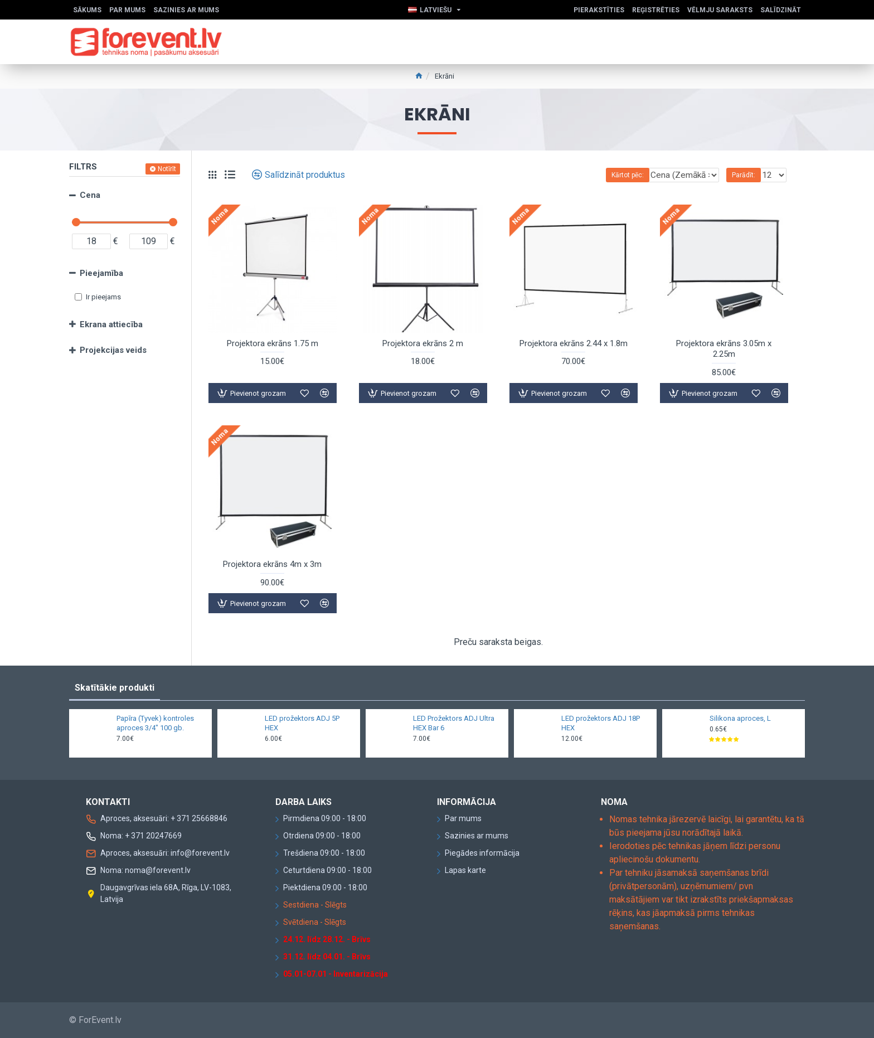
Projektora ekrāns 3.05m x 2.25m (723, 349)
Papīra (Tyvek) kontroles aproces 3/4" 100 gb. (155, 723)
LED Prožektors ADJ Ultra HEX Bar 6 (453, 723)
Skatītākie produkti (114, 687)
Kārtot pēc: (605, 175)
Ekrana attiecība (111, 324)
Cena (90, 195)
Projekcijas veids (113, 350)
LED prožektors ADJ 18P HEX (600, 723)
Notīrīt (167, 169)
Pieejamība (101, 273)
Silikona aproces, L (740, 718)
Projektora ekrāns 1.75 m (272, 343)
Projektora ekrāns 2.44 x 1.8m (573, 343)
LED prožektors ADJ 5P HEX (302, 723)
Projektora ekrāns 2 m (422, 343)
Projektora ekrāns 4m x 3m (272, 564)
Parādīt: (747, 175)
